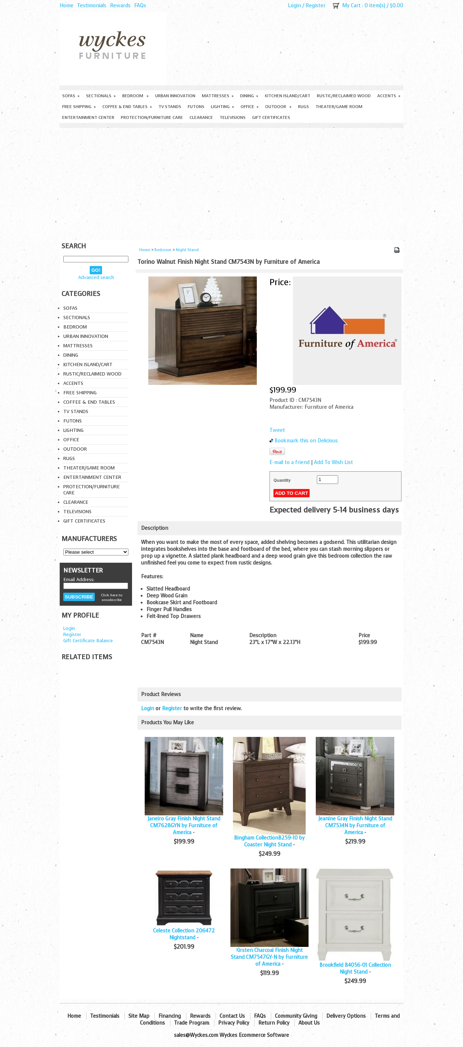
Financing (169, 1016)
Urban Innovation (175, 96)
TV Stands (169, 107)
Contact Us (232, 1016)
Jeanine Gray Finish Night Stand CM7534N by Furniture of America (355, 825)
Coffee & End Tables (127, 107)
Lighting (222, 107)
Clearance (201, 117)
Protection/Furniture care (152, 117)
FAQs (140, 5)
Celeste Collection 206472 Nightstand (184, 934)
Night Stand (187, 250)
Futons (196, 107)
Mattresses (218, 96)
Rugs (303, 107)
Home (66, 5)
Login (294, 5)
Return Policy (273, 1023)
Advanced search (96, 277)
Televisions (233, 117)
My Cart (351, 5)
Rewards (120, 5)
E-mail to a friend (289, 462)
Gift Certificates (271, 117)
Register (316, 5)
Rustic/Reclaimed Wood (344, 96)
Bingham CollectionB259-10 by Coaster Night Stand (269, 841)
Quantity (281, 480)
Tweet (277, 430)
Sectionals (101, 96)
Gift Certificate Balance (88, 641)
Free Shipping (79, 107)
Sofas (71, 96)
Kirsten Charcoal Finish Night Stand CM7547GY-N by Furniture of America (269, 957)
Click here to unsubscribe (111, 597)
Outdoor (278, 107)
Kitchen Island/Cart (287, 96)
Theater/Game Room (338, 107)
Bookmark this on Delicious (306, 440)
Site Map (138, 1016)
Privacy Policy (233, 1023)
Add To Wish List (333, 462)
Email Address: (78, 579)
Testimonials (91, 5)
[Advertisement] (231, 182)
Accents (388, 96)
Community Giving (296, 1016)
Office (250, 107)
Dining (249, 96)
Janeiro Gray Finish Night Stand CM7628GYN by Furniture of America (184, 825)
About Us (309, 1023)
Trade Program (191, 1023)
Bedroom (135, 96)
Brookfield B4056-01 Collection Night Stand (355, 968)
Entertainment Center (88, 117)
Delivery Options (346, 1016)
